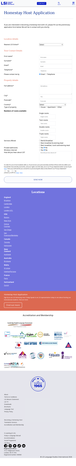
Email (43, 74)
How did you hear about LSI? (14, 152)
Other (60, 107)
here (5, 168)
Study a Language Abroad (12, 435)
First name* (8, 56)
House (43, 107)
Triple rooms (44, 134)
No (46, 148)
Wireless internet (10, 150)
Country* (7, 104)
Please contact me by (11, 74)
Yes (42, 148)
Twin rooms (43, 120)
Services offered (10, 141)
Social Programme (10, 440)
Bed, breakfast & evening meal (52, 143)
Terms (21, 172)
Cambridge (8, 204)
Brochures (7, 407)
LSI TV (6, 402)
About (6, 394)
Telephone (51, 74)
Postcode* (7, 100)
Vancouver (8, 245)
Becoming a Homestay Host (13, 420)
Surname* (8, 61)
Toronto (7, 242)
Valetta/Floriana (10, 272)
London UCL (8, 210)
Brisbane (7, 261)
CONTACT (41, 3)
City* (6, 95)
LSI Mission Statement (11, 399)
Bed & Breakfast (47, 141)
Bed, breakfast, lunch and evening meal (55, 145)
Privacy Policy (8, 412)
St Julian (7, 268)
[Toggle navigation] (73, 3)
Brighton (7, 200)
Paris (6, 278)
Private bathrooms (11, 148)
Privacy (17, 172)
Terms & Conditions (10, 397)
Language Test (9, 409)
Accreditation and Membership (14, 425)
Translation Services (10, 422)
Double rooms (44, 127)
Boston (6, 217)
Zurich (6, 285)
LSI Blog (7, 443)
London (6, 207)
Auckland (7, 254)
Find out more (13, 305)
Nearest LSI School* (11, 44)
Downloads (7, 404)
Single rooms (44, 113)
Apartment (51, 107)
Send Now (38, 180)
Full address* (9, 86)
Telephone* (8, 70)
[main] (38, 155)
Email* (6, 65)
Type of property (10, 107)
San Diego (7, 230)
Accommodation (9, 438)
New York (7, 221)
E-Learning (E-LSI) (10, 433)
